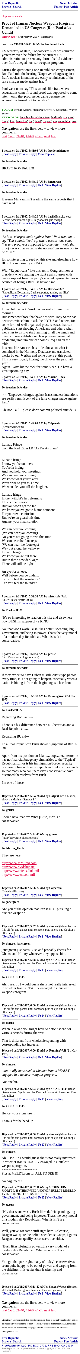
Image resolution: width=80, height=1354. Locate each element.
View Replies (46, 154)
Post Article (71, 6)
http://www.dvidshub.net (18, 867)
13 (3, 926)
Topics (58, 6)
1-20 (11, 136)
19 (3, 1187)
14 (3, 959)
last (53, 136)
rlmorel (54, 926)
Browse (6, 6)
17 (3, 1088)
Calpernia (54, 423)
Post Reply (10, 154)
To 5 (40, 894)
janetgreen (54, 181)
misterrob (54, 596)
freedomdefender (58, 150)
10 (3, 796)
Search (17, 6)
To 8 (40, 841)
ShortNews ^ (9, 36)
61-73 (39, 136)
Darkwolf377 (56, 289)
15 (3, 1005)
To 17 (41, 1144)
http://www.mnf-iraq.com (19, 863)
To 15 (41, 1099)
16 (3, 1050)
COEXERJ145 (58, 959)
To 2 (40, 936)
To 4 (40, 660)
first (4, 136)
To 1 (40, 185)
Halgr (53, 796)
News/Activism (69, 3)
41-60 (29, 136)
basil (51, 216)
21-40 (20, 136)
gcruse (52, 654)
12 (3, 888)
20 (3, 1286)
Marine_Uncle (56, 377)
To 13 (41, 970)
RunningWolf (56, 696)
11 (3, 834)
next (47, 136)
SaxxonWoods (58, 1286)
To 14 (41, 1015)
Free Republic (10, 3)
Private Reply (27, 154)
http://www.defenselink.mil (20, 871)
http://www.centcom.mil (18, 874)
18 (3, 1134)
